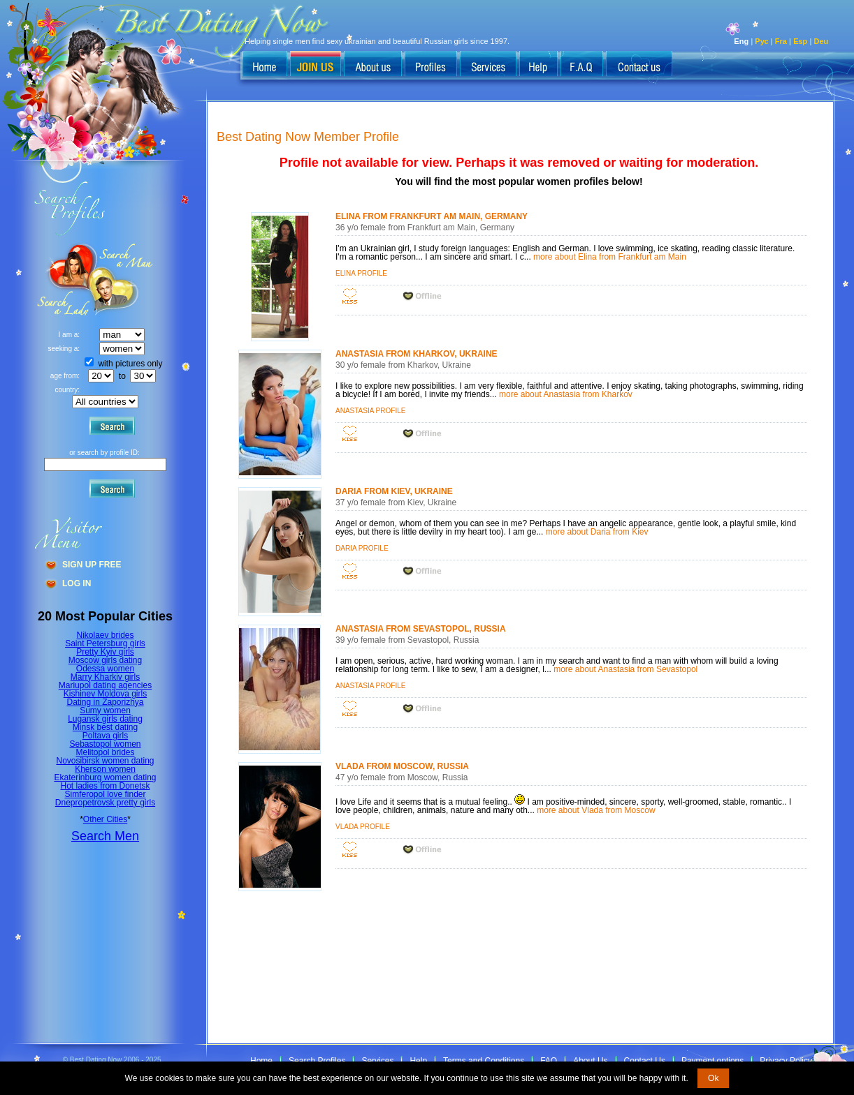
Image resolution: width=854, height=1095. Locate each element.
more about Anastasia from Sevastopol (625, 669)
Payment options (712, 1061)
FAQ (548, 1061)
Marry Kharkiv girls (105, 677)
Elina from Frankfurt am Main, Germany (431, 216)
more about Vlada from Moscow (596, 810)
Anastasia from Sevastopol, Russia (420, 629)
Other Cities (105, 819)
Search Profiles (317, 1061)
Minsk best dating (105, 727)
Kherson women (105, 769)
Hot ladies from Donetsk (105, 786)
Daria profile (362, 548)
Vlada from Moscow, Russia (401, 766)
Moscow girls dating (105, 660)
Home (261, 1061)
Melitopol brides (104, 752)
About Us (590, 1061)
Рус (761, 41)
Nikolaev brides (104, 635)
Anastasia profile (370, 411)
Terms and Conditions (483, 1061)
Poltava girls (105, 735)
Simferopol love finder (104, 794)
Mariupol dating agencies (105, 685)
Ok (713, 1078)
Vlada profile (362, 826)
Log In (76, 583)
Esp (800, 41)
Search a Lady (122, 279)
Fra (781, 41)
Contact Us (644, 1061)
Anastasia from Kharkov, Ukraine (416, 354)
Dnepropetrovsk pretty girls (105, 802)
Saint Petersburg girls (105, 643)
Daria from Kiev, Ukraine (394, 491)
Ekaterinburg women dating (105, 777)
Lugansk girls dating (105, 719)
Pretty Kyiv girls (105, 652)
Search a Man (63, 279)
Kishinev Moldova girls (105, 694)
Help (418, 1061)
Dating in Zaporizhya (104, 702)
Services (377, 1061)
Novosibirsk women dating (105, 761)
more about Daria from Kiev (597, 532)
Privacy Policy (786, 1061)
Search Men (105, 836)
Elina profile (361, 273)
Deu (821, 41)
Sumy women (105, 710)
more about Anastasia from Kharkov (565, 394)
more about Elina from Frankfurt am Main (609, 257)
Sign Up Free (91, 564)
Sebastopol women (104, 744)
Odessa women (105, 668)
